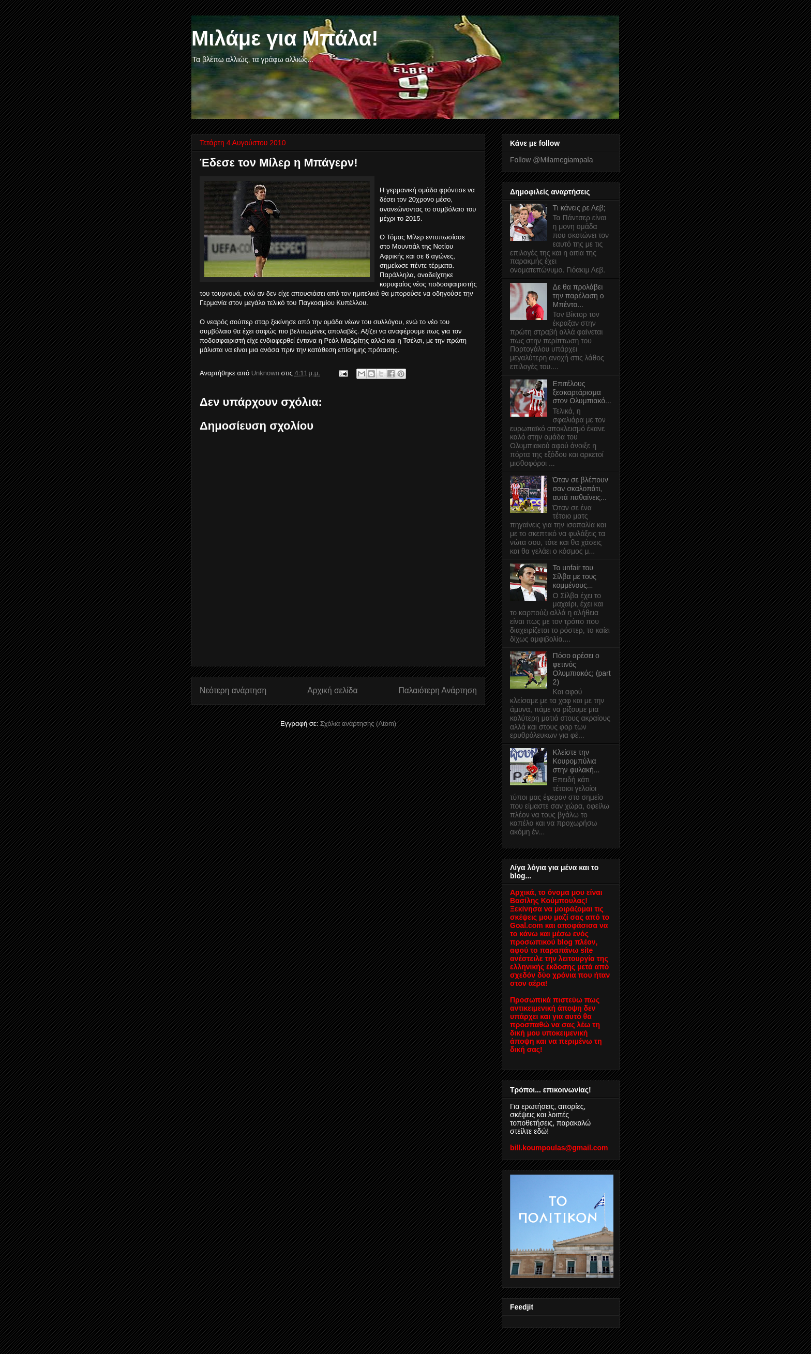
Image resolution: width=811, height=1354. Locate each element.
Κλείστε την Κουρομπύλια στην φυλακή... (576, 761)
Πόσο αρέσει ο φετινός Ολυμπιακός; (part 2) (582, 668)
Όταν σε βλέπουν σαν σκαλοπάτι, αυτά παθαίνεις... (580, 488)
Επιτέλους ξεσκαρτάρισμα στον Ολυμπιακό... (582, 392)
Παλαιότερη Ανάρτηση (437, 690)
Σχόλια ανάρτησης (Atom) (358, 723)
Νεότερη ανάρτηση (233, 690)
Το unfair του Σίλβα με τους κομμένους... (575, 576)
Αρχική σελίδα (332, 690)
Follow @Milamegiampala (551, 160)
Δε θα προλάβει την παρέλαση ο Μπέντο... (578, 296)
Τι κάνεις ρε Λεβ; (579, 208)
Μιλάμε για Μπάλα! (285, 38)
